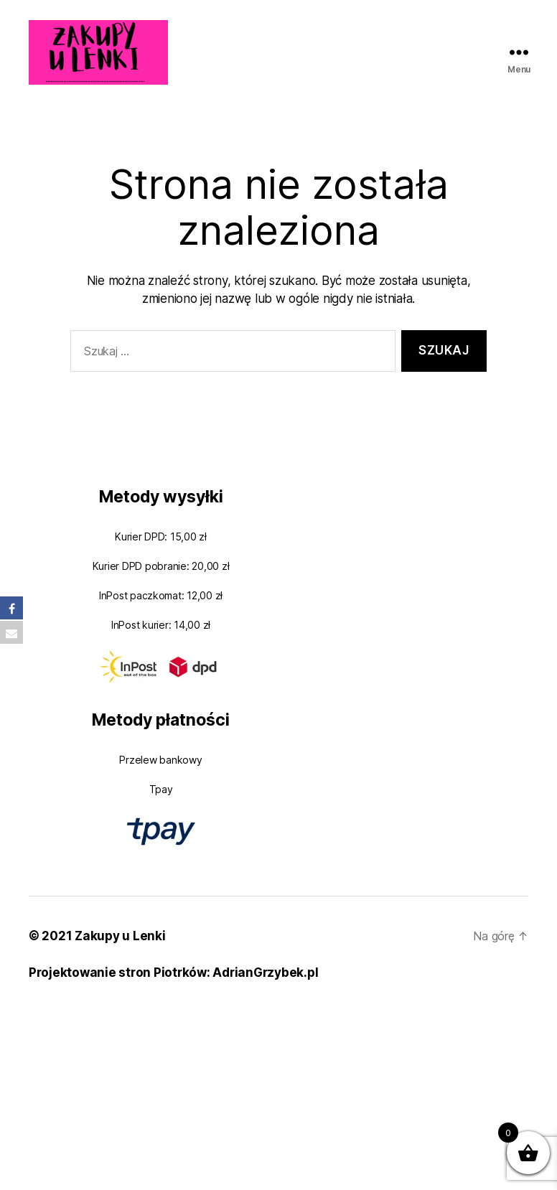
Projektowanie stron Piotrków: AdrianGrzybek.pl (173, 972)
